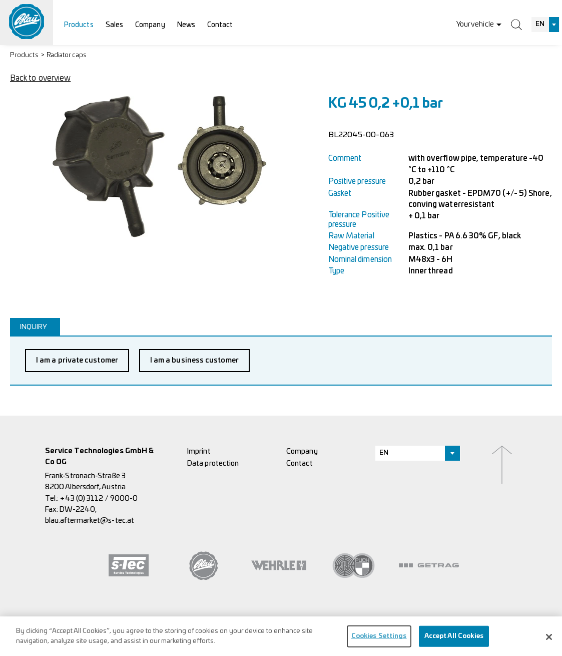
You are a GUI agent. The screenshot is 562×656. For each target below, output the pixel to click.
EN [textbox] (539, 24)
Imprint (199, 451)
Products (79, 25)
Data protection (213, 463)
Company (150, 25)
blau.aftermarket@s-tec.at (89, 520)
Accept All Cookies (453, 639)
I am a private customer (77, 360)
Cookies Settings (379, 639)
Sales (114, 25)
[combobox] (545, 24)
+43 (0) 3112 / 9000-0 (99, 498)
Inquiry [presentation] (34, 327)
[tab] (35, 327)
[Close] (549, 640)
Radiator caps (67, 55)
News (186, 25)
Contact (220, 25)
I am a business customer (194, 360)
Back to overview (40, 78)
